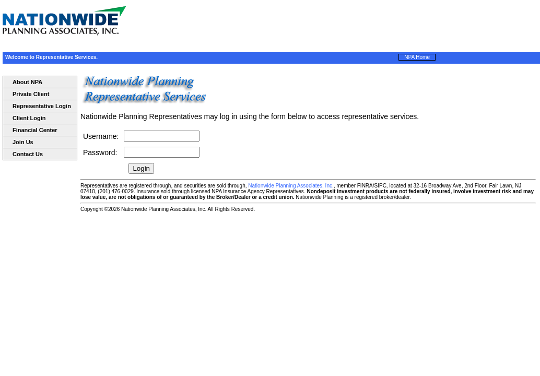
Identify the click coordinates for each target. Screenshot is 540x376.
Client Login (29, 118)
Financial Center (35, 130)
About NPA (27, 82)
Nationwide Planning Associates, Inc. (290, 186)
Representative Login (42, 106)
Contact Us (28, 154)
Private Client (31, 94)
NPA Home (417, 57)
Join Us (23, 142)
